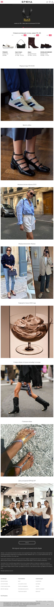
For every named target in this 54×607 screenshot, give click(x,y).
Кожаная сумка (18, 53)
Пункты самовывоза (23, 586)
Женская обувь (4, 581)
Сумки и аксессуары (5, 586)
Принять (48, 604)
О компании (38, 581)
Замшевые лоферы (44, 53)
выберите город (8, 4)
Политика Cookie (22, 605)
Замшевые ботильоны (32, 53)
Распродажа (4, 595)
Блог (19, 581)
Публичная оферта (22, 591)
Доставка (38, 583)
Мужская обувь (4, 583)
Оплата (37, 586)
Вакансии (38, 591)
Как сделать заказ (22, 583)
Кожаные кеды (5, 53)
